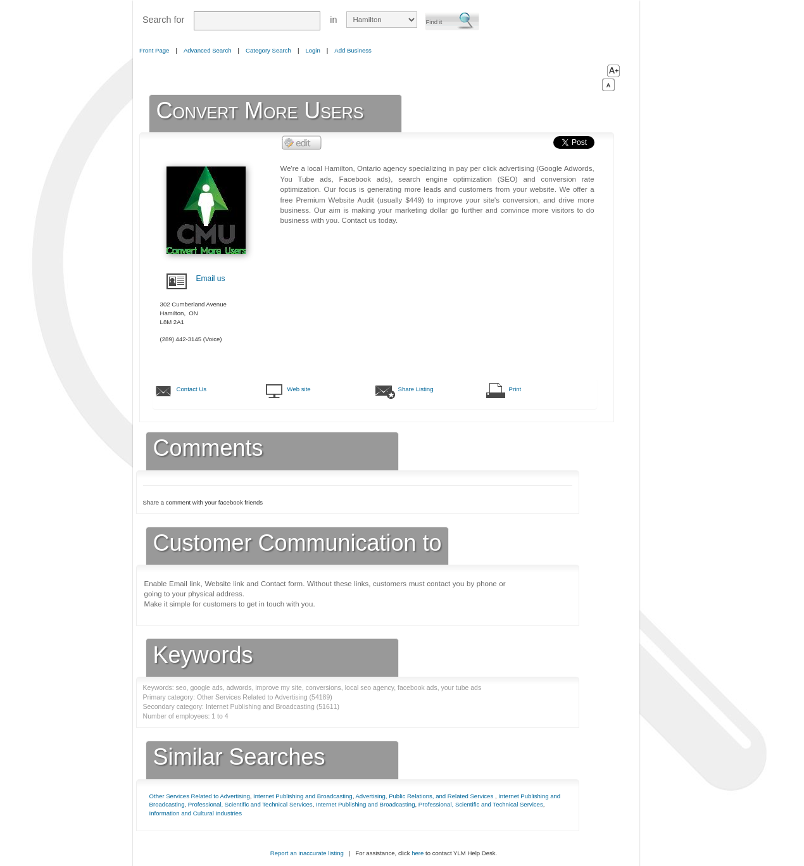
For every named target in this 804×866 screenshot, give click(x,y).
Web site (299, 389)
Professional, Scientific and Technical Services (250, 804)
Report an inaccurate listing (307, 853)
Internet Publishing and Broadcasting (303, 796)
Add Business (353, 50)
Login (312, 50)
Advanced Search (208, 50)
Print (515, 389)
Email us (210, 278)
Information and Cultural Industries (195, 813)
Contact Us (191, 389)
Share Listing (416, 389)
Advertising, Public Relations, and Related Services (424, 796)
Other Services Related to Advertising (199, 796)
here (417, 853)
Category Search (268, 50)
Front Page (154, 50)
